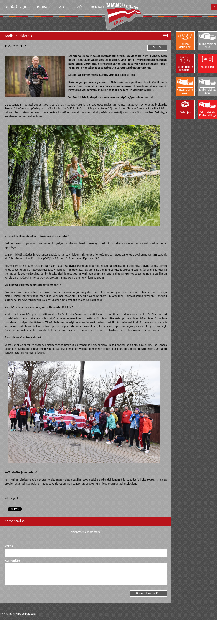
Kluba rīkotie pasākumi (185, 68)
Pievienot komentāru (148, 593)
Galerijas (185, 112)
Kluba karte (207, 67)
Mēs (79, 7)
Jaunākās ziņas (16, 7)
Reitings (43, 7)
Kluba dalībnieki (185, 45)
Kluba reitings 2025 (207, 90)
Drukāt (157, 47)
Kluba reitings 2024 (185, 90)
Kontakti (98, 7)
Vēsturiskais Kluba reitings (207, 113)
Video (63, 7)
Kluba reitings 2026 (207, 45)
